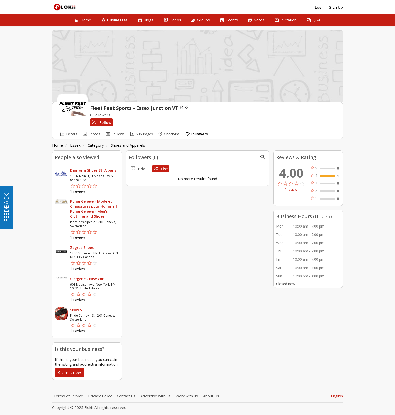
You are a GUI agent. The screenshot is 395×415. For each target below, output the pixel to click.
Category (96, 145)
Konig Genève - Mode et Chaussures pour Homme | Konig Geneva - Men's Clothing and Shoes (93, 209)
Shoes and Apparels (128, 145)
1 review (291, 189)
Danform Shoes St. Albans (93, 170)
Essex (75, 145)
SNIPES (76, 309)
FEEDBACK (6, 207)
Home (57, 145)
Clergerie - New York (88, 278)
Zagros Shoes (82, 247)
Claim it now (69, 372)
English (337, 395)
